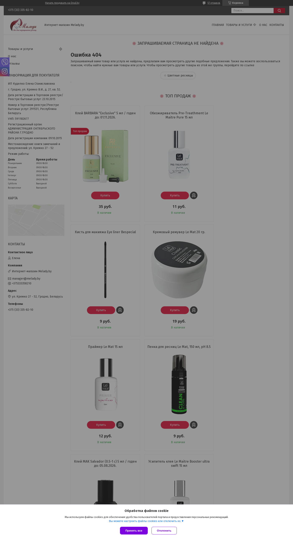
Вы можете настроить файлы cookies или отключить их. (145, 521)
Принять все (133, 530)
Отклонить (164, 530)
